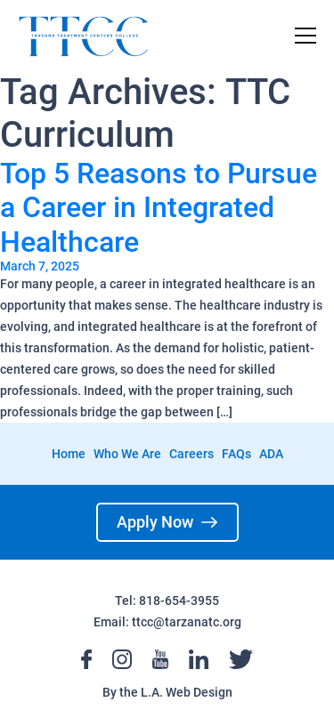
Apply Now (167, 521)
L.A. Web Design (186, 692)
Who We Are (127, 454)
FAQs (236, 454)
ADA (271, 454)
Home (69, 454)
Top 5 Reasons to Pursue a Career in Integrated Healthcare (158, 208)
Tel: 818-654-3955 (167, 600)
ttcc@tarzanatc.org (186, 622)
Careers (191, 454)
